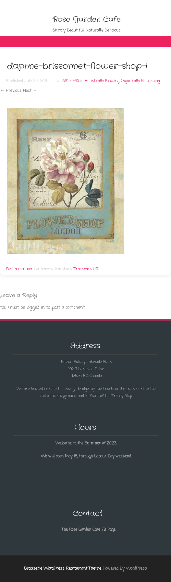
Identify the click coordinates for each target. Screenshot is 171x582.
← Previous (11, 91)
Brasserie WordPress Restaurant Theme (62, 568)
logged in (36, 307)
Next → (30, 91)
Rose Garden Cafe (87, 19)
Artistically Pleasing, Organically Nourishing (122, 81)
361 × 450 (70, 81)
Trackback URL (87, 269)
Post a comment (20, 269)
